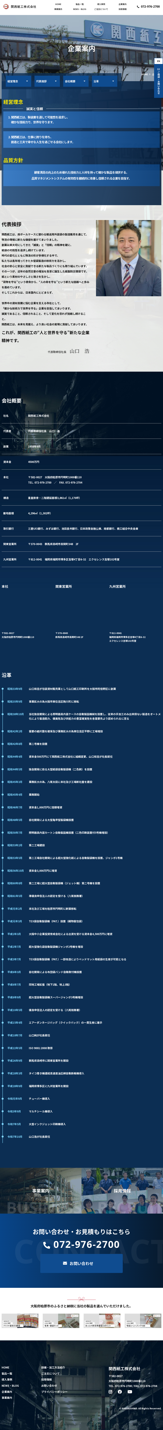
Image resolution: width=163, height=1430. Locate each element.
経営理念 (12, 81)
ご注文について (101, 9)
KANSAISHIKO (129, 1408)
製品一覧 (80, 4)
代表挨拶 (41, 81)
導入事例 (101, 4)
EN (158, 61)
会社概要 (70, 81)
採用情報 (123, 9)
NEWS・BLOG (79, 9)
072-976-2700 (148, 6)
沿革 (96, 81)
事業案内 (58, 9)
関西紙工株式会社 (124, 1368)
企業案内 (123, 4)
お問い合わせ (49, 1386)
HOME (58, 4)
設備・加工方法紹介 (53, 1367)
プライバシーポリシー (54, 1392)
